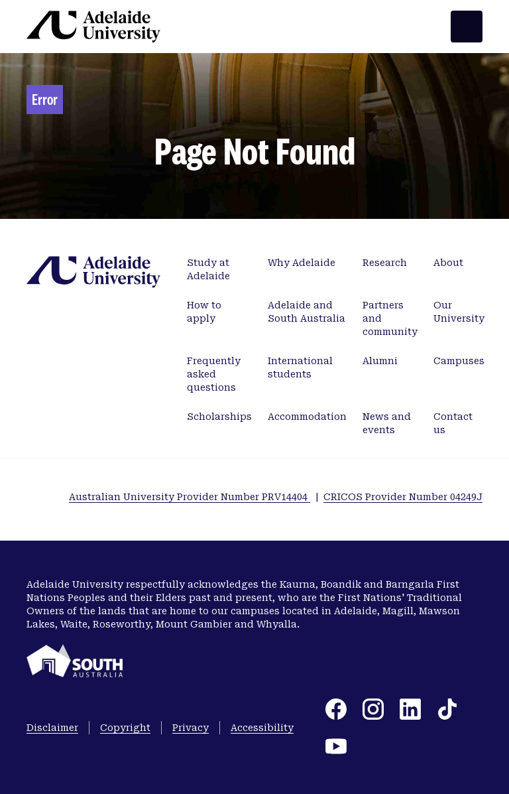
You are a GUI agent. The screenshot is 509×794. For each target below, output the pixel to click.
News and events (387, 423)
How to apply (204, 312)
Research (385, 262)
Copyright (125, 727)
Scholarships (219, 416)
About (448, 262)
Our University (458, 312)
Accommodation (307, 416)
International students (300, 367)
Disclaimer (52, 727)
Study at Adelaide (208, 269)
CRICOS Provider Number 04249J (402, 497)
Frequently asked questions (214, 374)
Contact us (453, 423)
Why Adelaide (301, 262)
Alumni (380, 361)
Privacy (190, 727)
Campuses (458, 361)
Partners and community (390, 318)
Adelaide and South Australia (306, 312)
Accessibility (262, 727)
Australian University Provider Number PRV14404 (189, 497)
